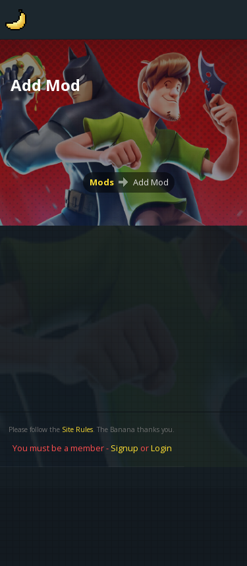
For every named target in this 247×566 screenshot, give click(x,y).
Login (161, 448)
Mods (102, 182)
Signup (124, 448)
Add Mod (151, 182)
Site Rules (77, 429)
